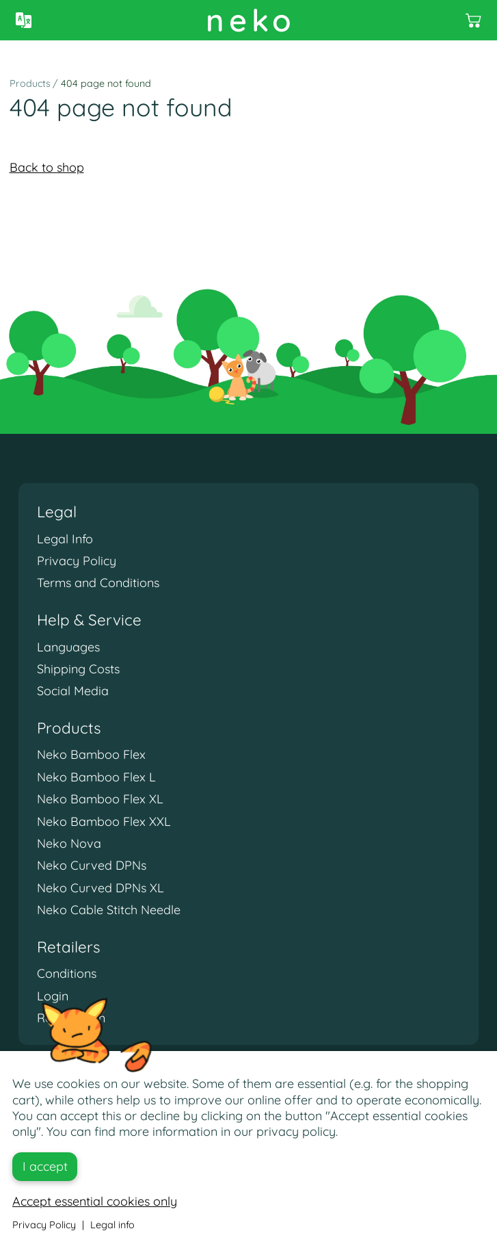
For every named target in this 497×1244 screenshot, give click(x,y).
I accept (45, 1166)
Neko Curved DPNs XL (100, 888)
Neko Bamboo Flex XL (100, 799)
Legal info (112, 1225)
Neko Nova (69, 843)
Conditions (66, 973)
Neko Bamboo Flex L (96, 777)
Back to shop (47, 167)
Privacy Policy (76, 561)
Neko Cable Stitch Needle (108, 910)
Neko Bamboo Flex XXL (104, 821)
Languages (68, 647)
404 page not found (106, 83)
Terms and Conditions (98, 583)
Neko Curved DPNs (91, 865)
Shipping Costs (78, 669)
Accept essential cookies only (94, 1201)
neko (251, 20)
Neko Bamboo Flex (91, 754)
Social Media (73, 691)
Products (30, 83)
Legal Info (65, 539)
